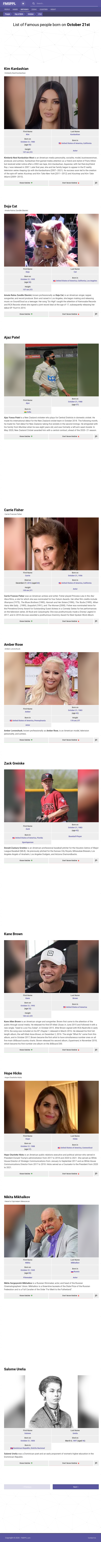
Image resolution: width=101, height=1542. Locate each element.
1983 (80, 710)
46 (83, 1441)
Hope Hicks (13, 1073)
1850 (33, 1441)
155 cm (26, 590)
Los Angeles (92, 281)
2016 (29, 583)
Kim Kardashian (16, 69)
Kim (27, 134)
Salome (27, 1433)
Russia (76, 1272)
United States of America (72, 143)
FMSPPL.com (26, 1538)
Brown (75, 998)
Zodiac (34, 9)
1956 (80, 576)
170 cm (73, 721)
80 (29, 1273)
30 (29, 282)
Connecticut (87, 1148)
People (7, 9)
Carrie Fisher (14, 510)
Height (53, 9)
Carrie (27, 576)
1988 (80, 402)
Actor (75, 151)
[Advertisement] (51, 46)
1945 (33, 1270)
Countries (44, 9)
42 (77, 713)
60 (38, 583)
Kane (28, 998)
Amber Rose (13, 644)
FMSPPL (9, 4)
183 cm (26, 1016)
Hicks (75, 1139)
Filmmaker (27, 1277)
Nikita (27, 1263)
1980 (33, 142)
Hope (28, 1139)
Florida (40, 838)
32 (29, 1008)
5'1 (31, 590)
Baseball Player (75, 836)
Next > (75, 1487)
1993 (33, 1006)
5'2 (31, 152)
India (29, 412)
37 (77, 405)
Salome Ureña (15, 1369)
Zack (28, 829)
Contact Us (92, 1538)
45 (29, 145)
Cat (75, 272)
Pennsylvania (40, 721)
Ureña (75, 1433)
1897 (75, 1441)
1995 (33, 279)
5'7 (79, 721)
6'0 (31, 1016)
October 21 (25, 142)
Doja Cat (10, 206)
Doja (28, 272)
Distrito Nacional (38, 1448)
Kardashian (75, 134)
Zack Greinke (14, 763)
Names (15, 9)
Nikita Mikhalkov (17, 1197)
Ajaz (28, 403)
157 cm (26, 152)
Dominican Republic (21, 1448)
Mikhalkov (75, 1263)
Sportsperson (27, 842)
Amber (28, 712)
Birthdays (25, 9)
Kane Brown (13, 934)
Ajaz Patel (12, 337)
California (87, 143)
